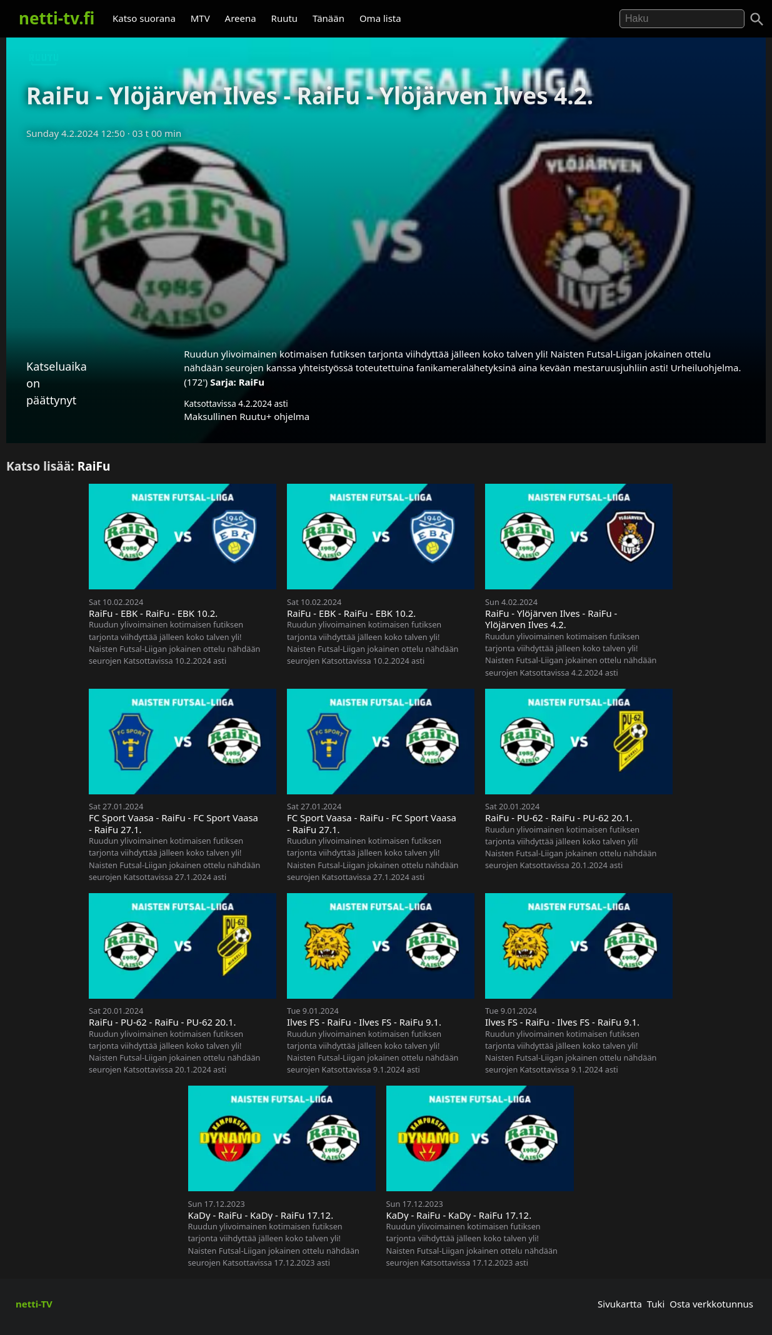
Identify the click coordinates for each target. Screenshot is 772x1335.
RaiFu (251, 382)
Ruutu (284, 18)
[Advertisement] (386, 239)
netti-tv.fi (56, 18)
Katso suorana (144, 18)
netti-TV (34, 1304)
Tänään (328, 18)
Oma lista (380, 18)
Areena (240, 18)
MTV (200, 18)
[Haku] (757, 19)
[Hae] (681, 18)
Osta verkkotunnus (711, 1304)
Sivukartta (620, 1304)
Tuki (656, 1304)
